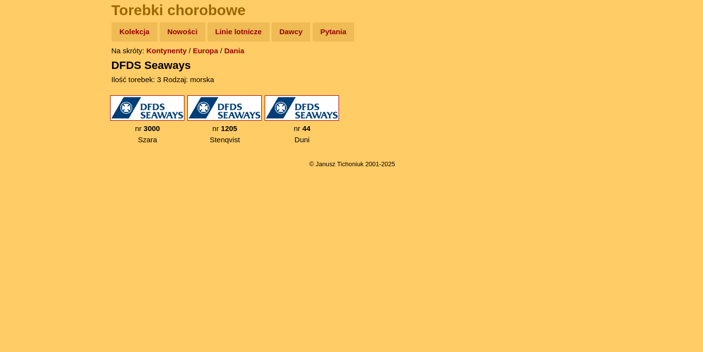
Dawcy (291, 31)
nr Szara (147, 119)
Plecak (28, 164)
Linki (25, 182)
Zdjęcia (29, 89)
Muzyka (29, 145)
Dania (234, 50)
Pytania (333, 31)
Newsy (28, 107)
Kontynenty (166, 50)
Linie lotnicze (238, 31)
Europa (205, 50)
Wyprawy (32, 70)
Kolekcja (134, 31)
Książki (29, 126)
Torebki (29, 202)
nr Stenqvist (224, 119)
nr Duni (302, 119)
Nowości (182, 31)
